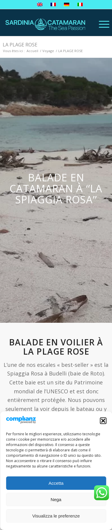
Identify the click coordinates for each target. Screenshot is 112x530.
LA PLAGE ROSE (20, 44)
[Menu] (101, 24)
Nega (56, 499)
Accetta (55, 483)
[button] (103, 421)
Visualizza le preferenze (56, 515)
